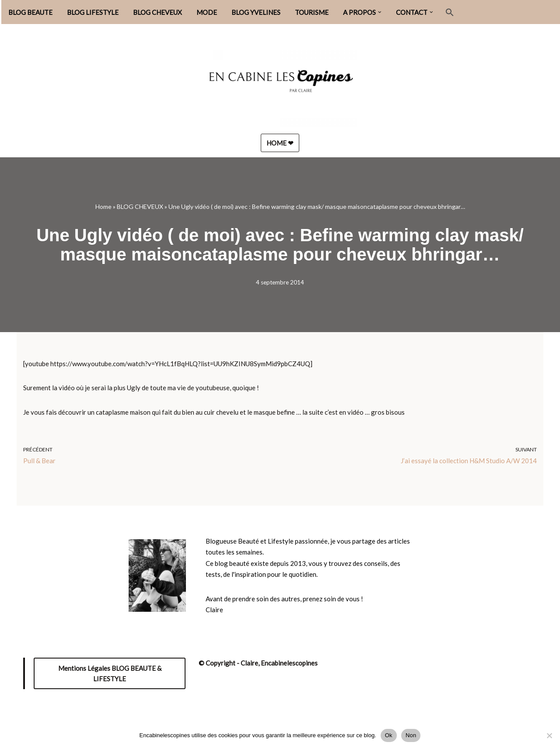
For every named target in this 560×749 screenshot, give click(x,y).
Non (411, 735)
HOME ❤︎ (280, 143)
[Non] (549, 735)
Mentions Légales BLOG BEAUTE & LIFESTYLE (109, 673)
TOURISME (312, 12)
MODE (206, 12)
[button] (380, 12)
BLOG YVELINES (255, 12)
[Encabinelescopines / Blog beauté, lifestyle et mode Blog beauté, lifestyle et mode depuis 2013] (280, 84)
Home (103, 206)
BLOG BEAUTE (30, 12)
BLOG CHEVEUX (157, 12)
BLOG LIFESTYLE (93, 12)
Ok (388, 735)
